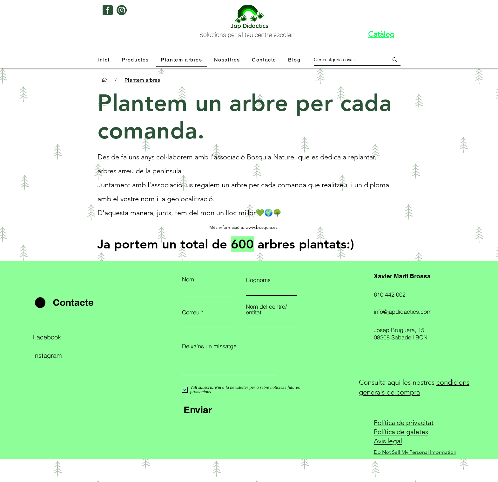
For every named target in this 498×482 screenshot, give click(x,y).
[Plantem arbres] (142, 80)
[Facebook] (61, 337)
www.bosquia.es (262, 227)
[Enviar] (230, 409)
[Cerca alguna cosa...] (346, 59)
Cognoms (258, 280)
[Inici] (104, 80)
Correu (190, 312)
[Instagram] (61, 355)
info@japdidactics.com (403, 311)
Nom (188, 279)
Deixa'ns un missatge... (211, 346)
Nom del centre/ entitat (266, 309)
